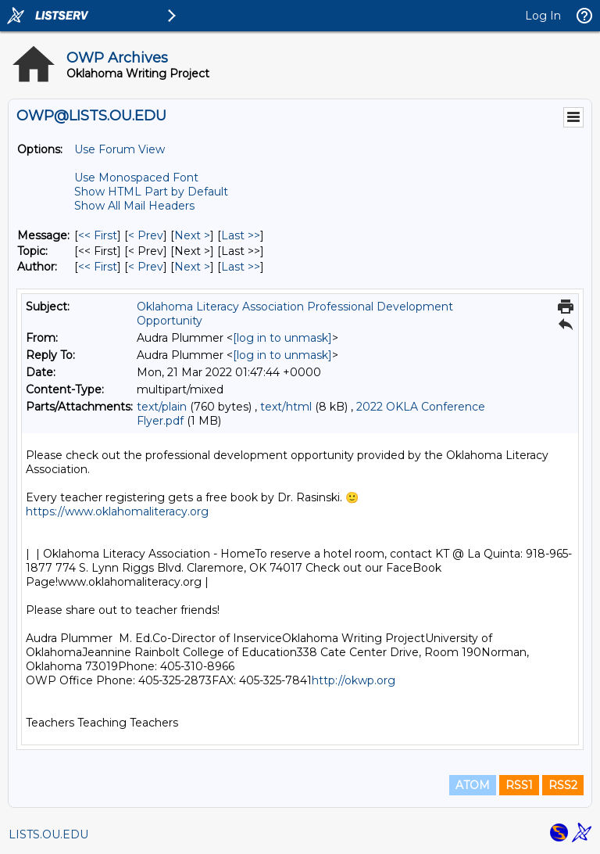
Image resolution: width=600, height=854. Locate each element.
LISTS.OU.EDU (48, 834)
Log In (543, 16)
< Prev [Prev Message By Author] (145, 267)
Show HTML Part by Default (151, 192)
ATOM (472, 785)
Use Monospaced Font (136, 177)
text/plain (162, 407)
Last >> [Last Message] (240, 235)
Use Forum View (119, 149)
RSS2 (562, 785)
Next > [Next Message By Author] (192, 267)
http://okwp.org (355, 680)
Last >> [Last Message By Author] (240, 267)
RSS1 (519, 785)
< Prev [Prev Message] (145, 235)
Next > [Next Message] (192, 235)
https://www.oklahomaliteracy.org (117, 511)
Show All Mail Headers (134, 206)
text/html (286, 407)
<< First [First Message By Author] (97, 267)
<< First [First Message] (97, 235)
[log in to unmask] (282, 338)
